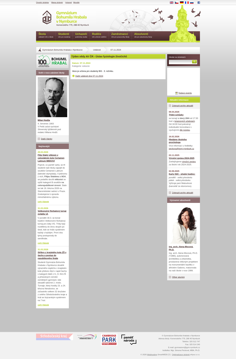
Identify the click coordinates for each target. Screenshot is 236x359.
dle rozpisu (185, 130)
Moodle (76, 2)
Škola (46, 35)
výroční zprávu (189, 161)
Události (97, 50)
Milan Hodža (44, 120)
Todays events (185, 93)
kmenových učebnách (185, 121)
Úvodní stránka (42, 2)
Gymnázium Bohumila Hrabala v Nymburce (62, 50)
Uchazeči (81, 35)
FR (188, 3)
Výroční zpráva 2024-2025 (181, 158)
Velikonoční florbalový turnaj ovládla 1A (52, 212)
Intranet (68, 2)
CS (178, 3)
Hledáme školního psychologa (178, 141)
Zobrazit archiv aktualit (182, 105)
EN (172, 3)
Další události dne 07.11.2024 (89, 76)
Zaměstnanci (120, 35)
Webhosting (152, 355)
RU (193, 3)
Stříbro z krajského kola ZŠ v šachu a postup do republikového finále (52, 255)
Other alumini (178, 277)
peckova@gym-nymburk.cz (181, 148)
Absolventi (143, 35)
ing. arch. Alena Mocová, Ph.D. (181, 248)
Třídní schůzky (176, 115)
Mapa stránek (57, 2)
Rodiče (99, 35)
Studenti (64, 35)
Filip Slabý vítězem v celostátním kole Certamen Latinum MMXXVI (51, 158)
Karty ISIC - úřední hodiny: (182, 174)
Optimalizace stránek (181, 355)
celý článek (43, 201)
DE (183, 3)
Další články (46, 139)
